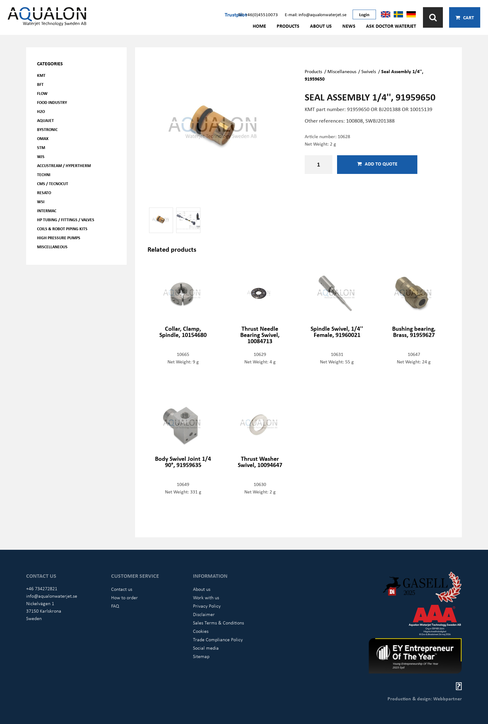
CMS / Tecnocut (52, 183)
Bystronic (47, 129)
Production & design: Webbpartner (424, 698)
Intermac (46, 210)
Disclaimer (204, 614)
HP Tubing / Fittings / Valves (65, 219)
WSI (41, 201)
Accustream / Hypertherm (64, 165)
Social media (206, 647)
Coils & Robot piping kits (62, 228)
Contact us (121, 589)
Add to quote (377, 163)
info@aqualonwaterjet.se (51, 595)
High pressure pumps (58, 238)
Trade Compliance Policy (218, 639)
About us (321, 25)
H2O (41, 111)
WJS (41, 156)
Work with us (206, 597)
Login (364, 14)
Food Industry (52, 102)
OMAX (43, 138)
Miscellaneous (52, 247)
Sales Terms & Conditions (218, 622)
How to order (124, 597)
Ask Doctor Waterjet (391, 25)
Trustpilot (236, 14)
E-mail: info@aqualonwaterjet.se (315, 14)
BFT (40, 84)
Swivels (368, 71)
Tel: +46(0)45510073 (258, 14)
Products (288, 25)
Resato (44, 192)
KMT (41, 75)
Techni (43, 174)
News (348, 25)
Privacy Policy (207, 605)
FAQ (115, 605)
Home (259, 25)
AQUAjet (45, 120)
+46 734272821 (41, 588)
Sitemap (201, 656)
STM (41, 147)
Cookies (201, 631)
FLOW (42, 93)
